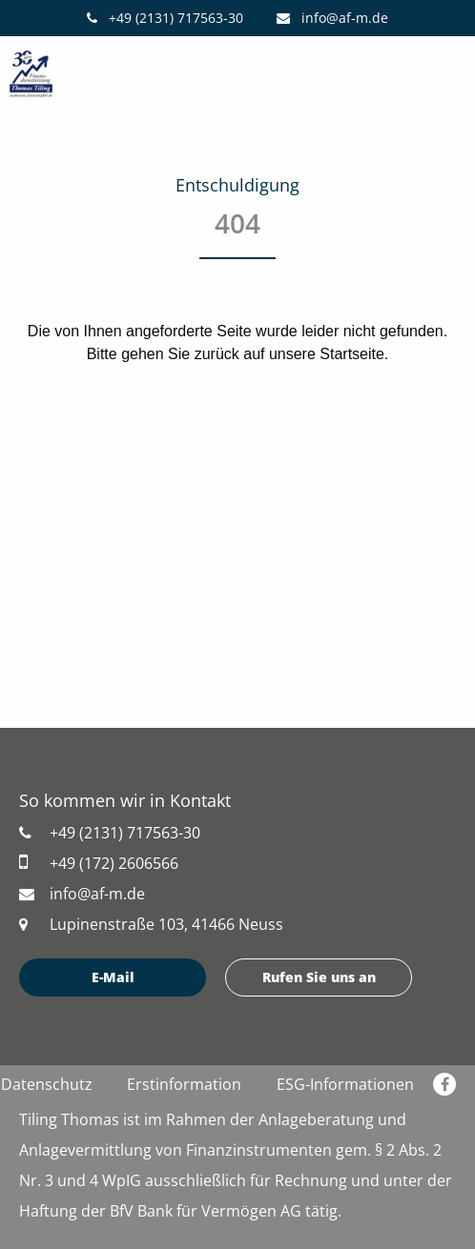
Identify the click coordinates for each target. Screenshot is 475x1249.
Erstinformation (184, 1084)
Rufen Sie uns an (319, 977)
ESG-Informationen (345, 1084)
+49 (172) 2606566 (98, 863)
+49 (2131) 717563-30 (165, 18)
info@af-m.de (332, 18)
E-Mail (113, 977)
